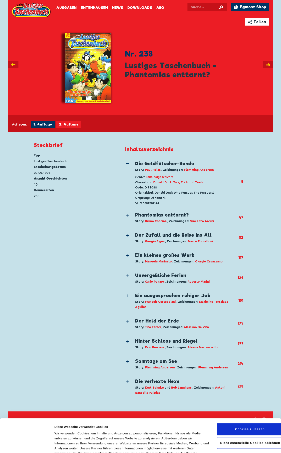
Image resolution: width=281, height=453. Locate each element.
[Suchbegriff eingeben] (207, 7)
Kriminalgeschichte (160, 177)
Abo (160, 8)
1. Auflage (42, 124)
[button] (181, 166)
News (117, 8)
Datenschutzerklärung (71, 433)
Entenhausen (94, 8)
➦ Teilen (257, 22)
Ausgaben (66, 8)
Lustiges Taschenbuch (31, 10)
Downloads (140, 8)
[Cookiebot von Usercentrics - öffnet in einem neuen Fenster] (27, 445)
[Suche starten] (221, 7)
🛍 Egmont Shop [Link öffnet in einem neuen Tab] (250, 7)
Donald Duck (162, 182)
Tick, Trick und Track (188, 182)
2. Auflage (69, 124)
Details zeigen (64, 445)
